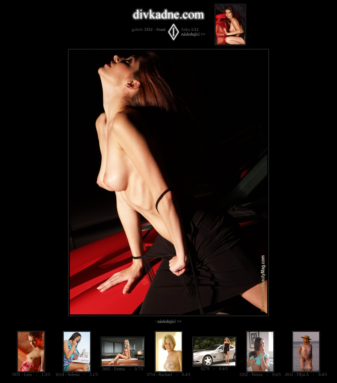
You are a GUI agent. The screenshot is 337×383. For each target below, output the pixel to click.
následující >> (193, 34)
